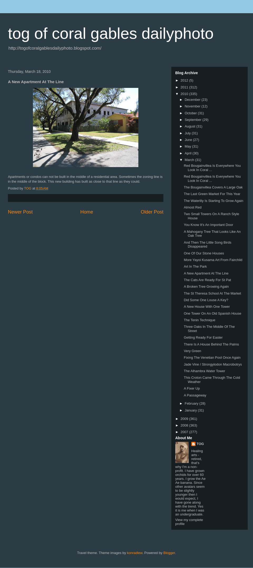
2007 (185, 432)
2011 (185, 87)
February (192, 403)
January (191, 410)
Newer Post (20, 212)
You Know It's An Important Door (208, 225)
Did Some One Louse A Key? (206, 300)
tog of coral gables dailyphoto (111, 33)
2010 (185, 94)
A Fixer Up (192, 388)
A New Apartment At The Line (206, 273)
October (191, 113)
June (189, 140)
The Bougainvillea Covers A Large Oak (213, 187)
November (193, 106)
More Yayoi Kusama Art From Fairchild (213, 260)
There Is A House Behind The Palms (211, 344)
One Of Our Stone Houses (204, 253)
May (188, 146)
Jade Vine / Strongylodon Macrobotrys (213, 364)
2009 (185, 419)
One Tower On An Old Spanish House (212, 313)
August (190, 126)
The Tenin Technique (199, 320)
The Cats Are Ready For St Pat (207, 280)
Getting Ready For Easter (203, 337)
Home (86, 212)
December (193, 100)
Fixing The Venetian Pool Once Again (212, 357)
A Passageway (195, 395)
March (190, 160)
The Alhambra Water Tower (204, 371)
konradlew (135, 553)
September (193, 120)
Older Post (152, 212)
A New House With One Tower (207, 307)
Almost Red (192, 207)
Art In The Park (195, 266)
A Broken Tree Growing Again (206, 286)
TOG (200, 444)
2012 (185, 80)
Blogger (169, 553)
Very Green (192, 351)
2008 (185, 425)
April (189, 153)
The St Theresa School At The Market (212, 293)
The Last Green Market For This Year (212, 194)
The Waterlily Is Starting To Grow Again (213, 201)
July (188, 133)
